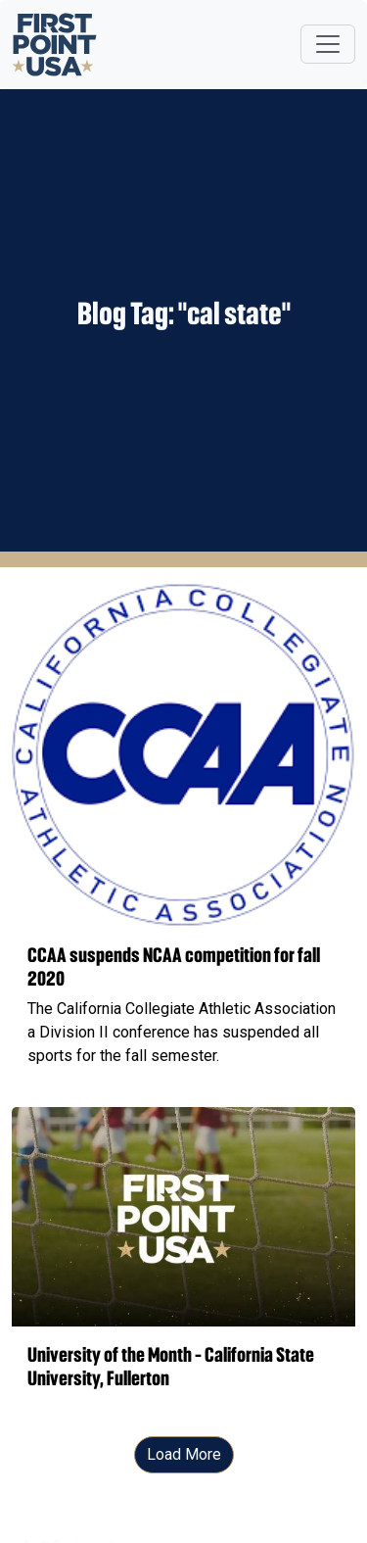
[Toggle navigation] (327, 44)
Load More (184, 1454)
